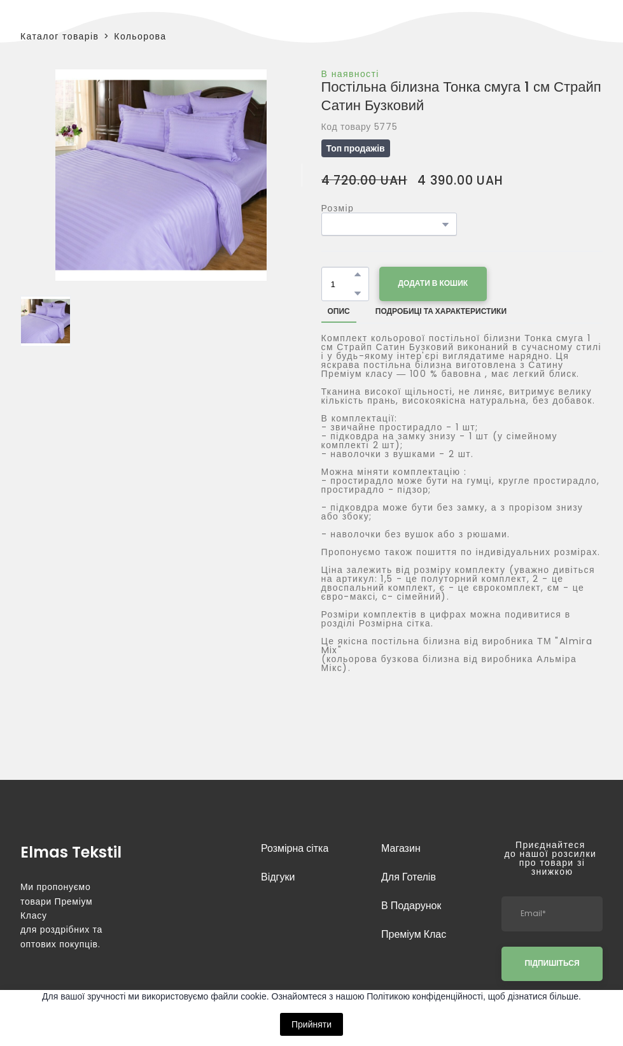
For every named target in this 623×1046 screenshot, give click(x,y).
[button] (357, 274)
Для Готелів (408, 877)
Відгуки (278, 877)
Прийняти (311, 1024)
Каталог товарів (59, 36)
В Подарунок (411, 905)
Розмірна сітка (294, 848)
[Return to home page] (71, 850)
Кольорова (140, 36)
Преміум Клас (413, 934)
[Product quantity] (342, 283)
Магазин (401, 848)
